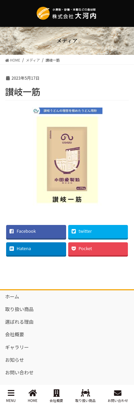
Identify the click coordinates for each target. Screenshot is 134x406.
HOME (33, 396)
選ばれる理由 (19, 321)
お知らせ (14, 359)
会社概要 (14, 334)
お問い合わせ (19, 372)
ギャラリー (17, 347)
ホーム (12, 296)
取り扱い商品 (19, 309)
